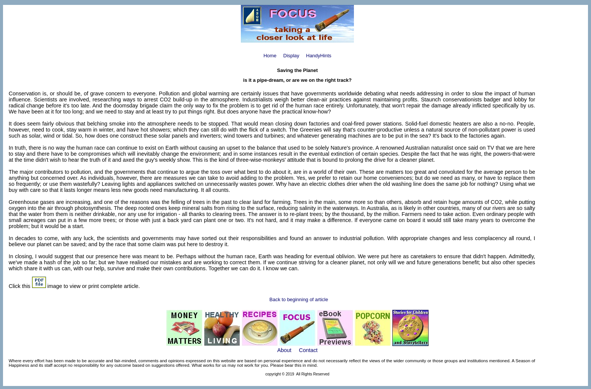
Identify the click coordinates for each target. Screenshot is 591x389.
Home (270, 55)
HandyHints (318, 55)
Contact (308, 350)
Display (291, 55)
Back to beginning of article (298, 299)
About (284, 350)
